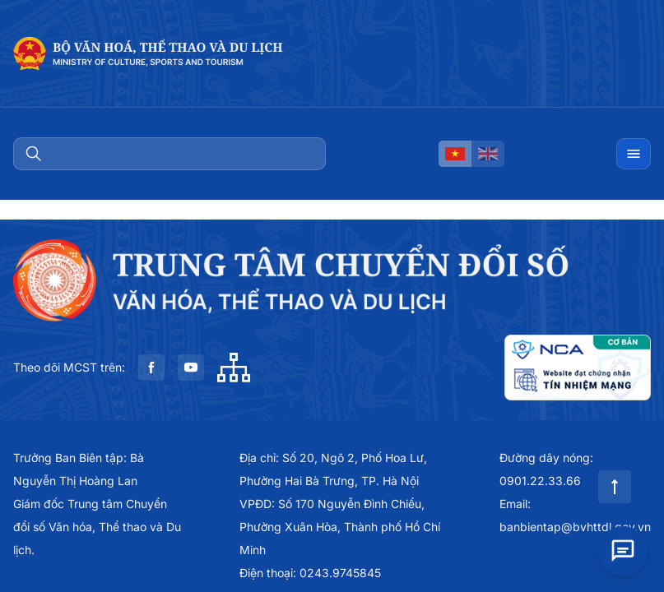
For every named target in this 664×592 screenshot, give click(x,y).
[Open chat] (623, 549)
